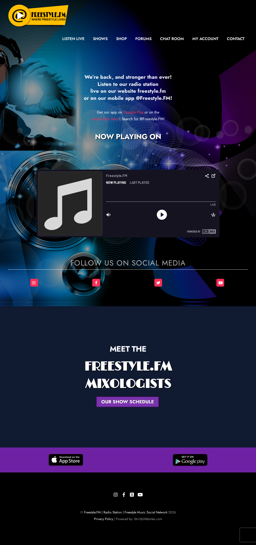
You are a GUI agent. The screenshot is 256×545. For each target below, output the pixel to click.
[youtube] (140, 493)
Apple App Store (105, 119)
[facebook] (124, 493)
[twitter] (132, 493)
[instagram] (116, 493)
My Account (205, 38)
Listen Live (73, 38)
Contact (236, 38)
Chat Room (172, 38)
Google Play (133, 112)
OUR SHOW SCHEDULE (127, 401)
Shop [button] (121, 38)
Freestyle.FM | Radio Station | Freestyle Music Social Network (125, 512)
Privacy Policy (103, 519)
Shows (100, 38)
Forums (143, 38)
